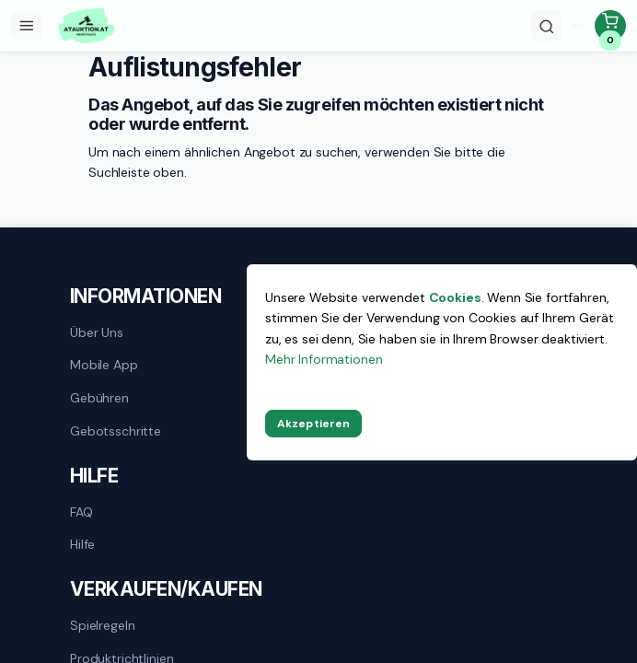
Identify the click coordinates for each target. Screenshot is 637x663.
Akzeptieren (313, 423)
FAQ (81, 512)
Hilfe (82, 544)
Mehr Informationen (323, 359)
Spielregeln (102, 625)
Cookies (455, 297)
